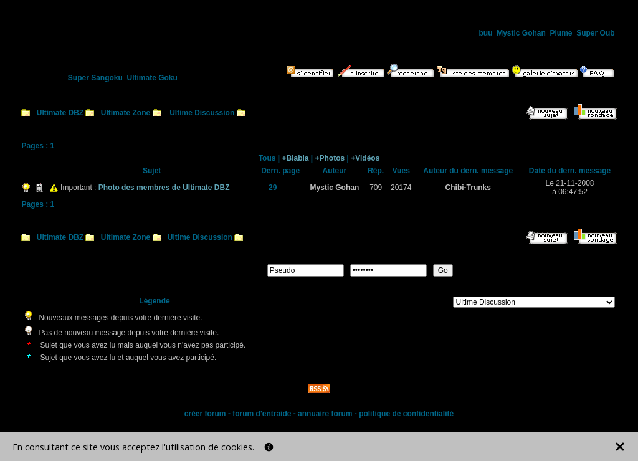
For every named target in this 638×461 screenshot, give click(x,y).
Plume (561, 33)
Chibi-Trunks (468, 187)
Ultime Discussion (201, 112)
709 (375, 187)
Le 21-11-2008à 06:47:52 (569, 187)
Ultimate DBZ (60, 112)
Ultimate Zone (125, 112)
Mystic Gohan (521, 33)
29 (273, 187)
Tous (267, 158)
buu (485, 33)
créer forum (205, 413)
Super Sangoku (95, 78)
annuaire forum (325, 413)
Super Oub (595, 33)
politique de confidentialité (406, 413)
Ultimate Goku (152, 78)
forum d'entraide (261, 413)
